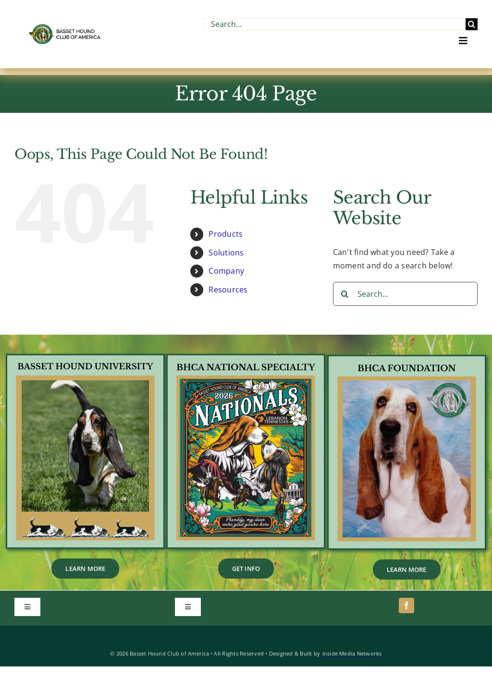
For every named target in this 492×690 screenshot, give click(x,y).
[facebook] (406, 605)
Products (226, 234)
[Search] (472, 24)
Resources (228, 289)
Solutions (226, 252)
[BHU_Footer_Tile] (85, 359)
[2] (407, 360)
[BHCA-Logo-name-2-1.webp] (65, 28)
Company (226, 271)
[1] (246, 359)
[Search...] (334, 24)
